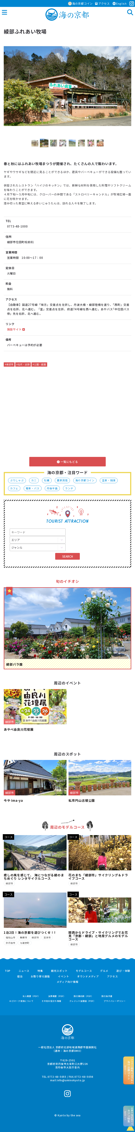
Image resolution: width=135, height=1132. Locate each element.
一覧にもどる (67, 462)
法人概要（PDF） (31, 996)
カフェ (14, 488)
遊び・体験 (123, 971)
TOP (7, 971)
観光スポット (59, 971)
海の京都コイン (80, 3)
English (119, 3)
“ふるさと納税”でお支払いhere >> (129, 1070)
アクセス (102, 3)
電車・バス (33, 488)
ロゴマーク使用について (21, 1001)
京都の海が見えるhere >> (129, 1116)
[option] (67, 86)
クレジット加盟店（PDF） (82, 1001)
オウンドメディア (88, 976)
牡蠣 (47, 480)
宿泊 (20, 976)
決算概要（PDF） (57, 996)
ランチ (69, 488)
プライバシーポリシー (115, 1001)
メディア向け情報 (68, 982)
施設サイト (16, 329)
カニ (34, 480)
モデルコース (84, 971)
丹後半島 (52, 488)
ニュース (24, 971)
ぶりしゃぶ (17, 480)
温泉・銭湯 (109, 480)
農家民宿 (62, 480)
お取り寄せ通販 (40, 976)
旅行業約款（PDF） (83, 996)
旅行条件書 (106, 996)
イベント (63, 976)
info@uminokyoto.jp (71, 1080)
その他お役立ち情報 (51, 1001)
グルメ (104, 971)
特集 (40, 971)
